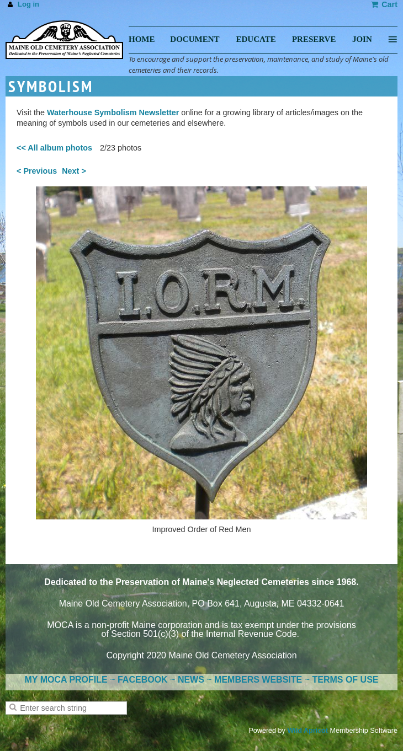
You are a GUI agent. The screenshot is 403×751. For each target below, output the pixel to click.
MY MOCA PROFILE (66, 679)
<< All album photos (54, 147)
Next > (74, 171)
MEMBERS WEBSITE (258, 679)
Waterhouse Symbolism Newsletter (113, 112)
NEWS (191, 679)
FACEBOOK (143, 679)
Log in (28, 4)
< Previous (37, 171)
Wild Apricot (307, 730)
